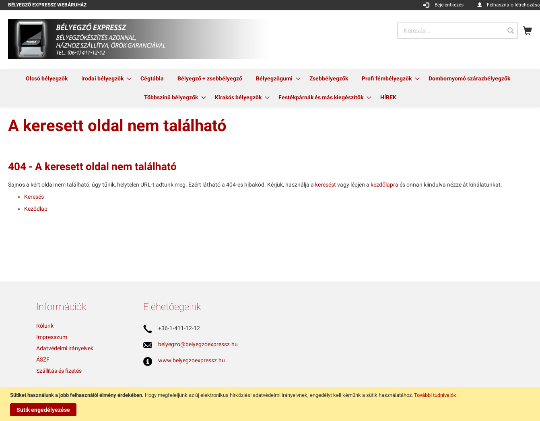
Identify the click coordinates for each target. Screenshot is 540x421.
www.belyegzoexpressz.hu (191, 360)
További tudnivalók (435, 395)
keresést (325, 184)
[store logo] (139, 39)
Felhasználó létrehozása (513, 5)
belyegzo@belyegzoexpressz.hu (198, 344)
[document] (271, 404)
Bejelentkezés (449, 5)
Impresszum (51, 337)
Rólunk (45, 325)
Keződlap (35, 208)
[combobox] (457, 31)
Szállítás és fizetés (59, 371)
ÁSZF (42, 359)
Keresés (34, 196)
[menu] (270, 88)
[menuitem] (46, 78)
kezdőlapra (384, 184)
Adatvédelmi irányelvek (64, 348)
